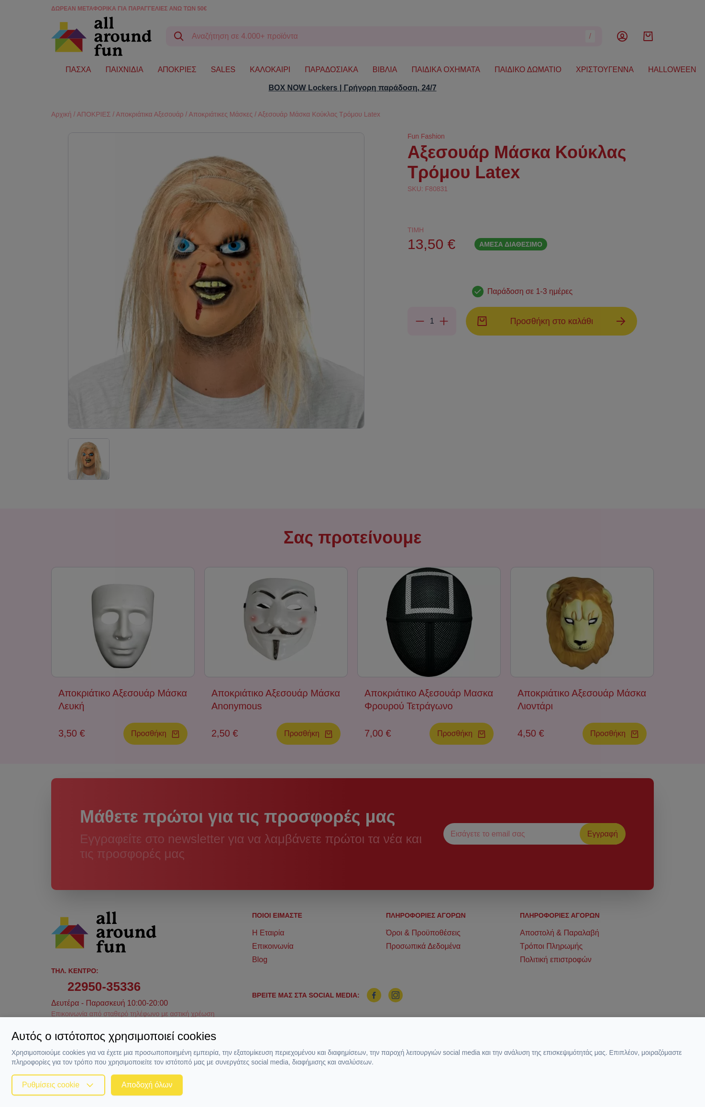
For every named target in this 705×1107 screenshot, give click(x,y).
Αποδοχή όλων (146, 1085)
